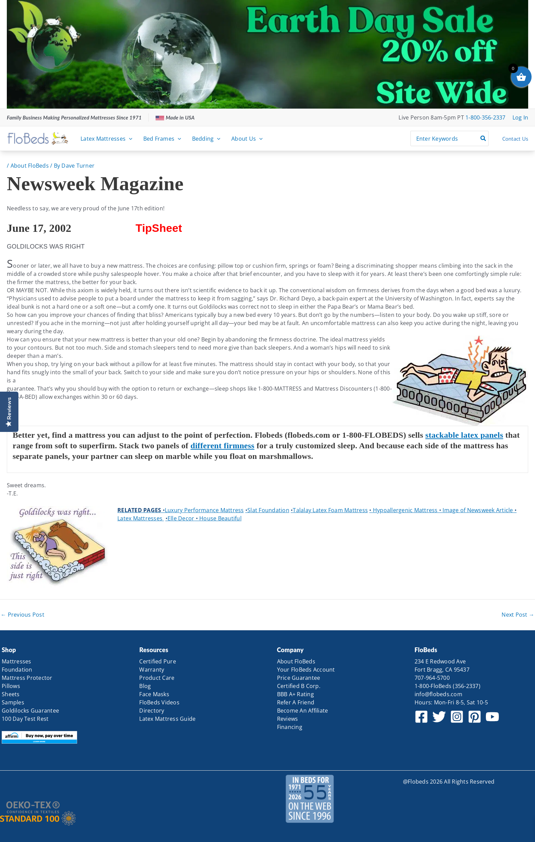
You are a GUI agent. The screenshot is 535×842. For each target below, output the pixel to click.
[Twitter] (439, 717)
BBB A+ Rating (295, 694)
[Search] (483, 138)
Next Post (518, 614)
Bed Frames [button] (162, 138)
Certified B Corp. (298, 686)
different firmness (222, 445)
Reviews (287, 718)
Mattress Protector (27, 678)
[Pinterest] (474, 717)
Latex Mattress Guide (167, 718)
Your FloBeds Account (306, 669)
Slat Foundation (267, 510)
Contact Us (515, 138)
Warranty (151, 669)
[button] (129, 138)
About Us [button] (247, 138)
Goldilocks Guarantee (30, 710)
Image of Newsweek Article (476, 510)
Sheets (11, 694)
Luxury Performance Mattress (202, 510)
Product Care (156, 678)
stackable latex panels (464, 435)
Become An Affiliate (302, 710)
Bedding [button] (206, 138)
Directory (151, 710)
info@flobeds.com (438, 694)
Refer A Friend (296, 702)
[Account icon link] (520, 117)
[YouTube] (492, 717)
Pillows (11, 686)
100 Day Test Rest (25, 718)
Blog (145, 686)
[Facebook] (421, 717)
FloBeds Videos (159, 702)
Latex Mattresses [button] (106, 138)
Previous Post (22, 614)
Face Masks (154, 694)
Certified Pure (157, 661)
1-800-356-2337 (485, 117)
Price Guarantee (298, 678)
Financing (289, 727)
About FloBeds (30, 165)
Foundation (17, 669)
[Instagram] (457, 717)
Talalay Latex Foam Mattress (329, 510)
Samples (13, 702)
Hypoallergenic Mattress (404, 510)
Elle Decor (179, 518)
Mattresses (16, 661)
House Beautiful (218, 518)
